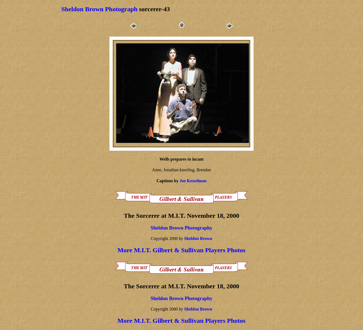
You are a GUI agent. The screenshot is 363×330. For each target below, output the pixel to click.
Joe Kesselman (193, 180)
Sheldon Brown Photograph (99, 9)
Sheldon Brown (198, 238)
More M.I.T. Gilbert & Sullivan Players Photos (181, 250)
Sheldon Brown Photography (181, 228)
